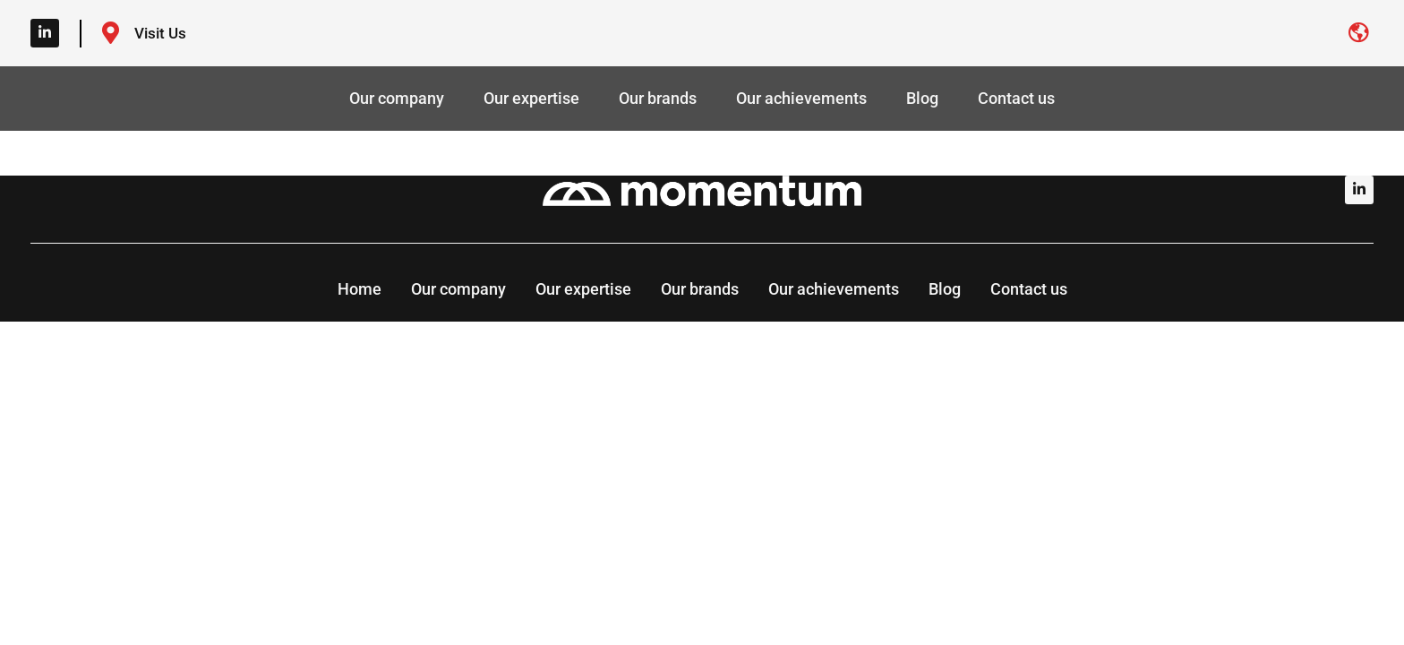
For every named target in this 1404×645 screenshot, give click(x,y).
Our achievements (801, 98)
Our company (396, 98)
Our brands (658, 98)
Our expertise (531, 98)
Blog (922, 98)
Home (359, 289)
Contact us (1016, 98)
